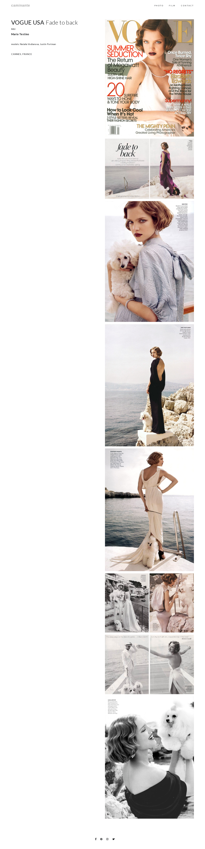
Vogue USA (27, 22)
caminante (20, 5)
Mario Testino (20, 34)
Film (172, 5)
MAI (13, 29)
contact (187, 5)
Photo (159, 5)
